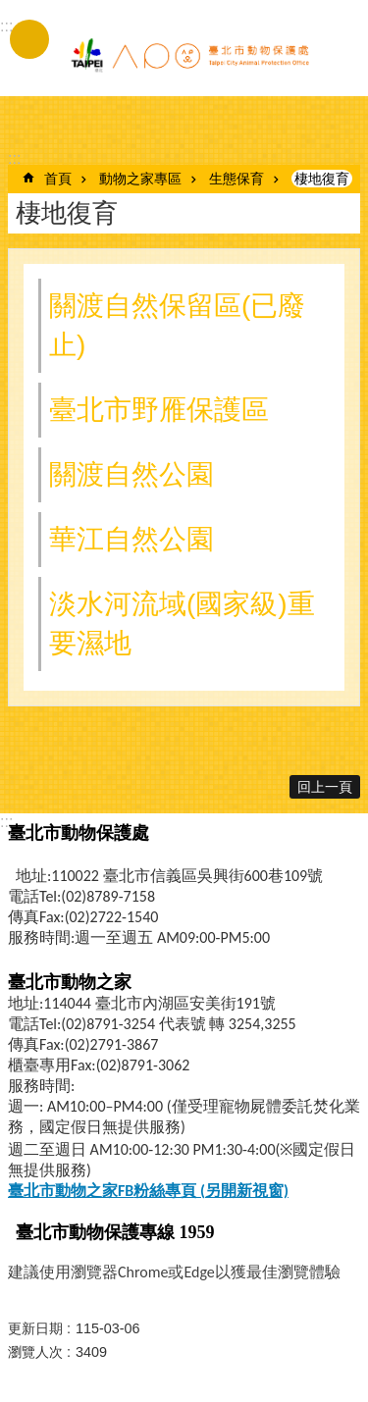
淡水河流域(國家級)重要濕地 (182, 623)
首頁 (58, 178)
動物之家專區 (140, 178)
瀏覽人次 (35, 1352)
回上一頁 (324, 787)
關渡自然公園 (131, 474)
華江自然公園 (131, 539)
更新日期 (35, 1328)
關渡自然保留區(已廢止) (177, 325)
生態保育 (236, 178)
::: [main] (14, 158)
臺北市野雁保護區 (159, 409)
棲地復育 (321, 178)
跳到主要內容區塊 (10, 10)
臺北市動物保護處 (189, 57)
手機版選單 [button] (29, 39)
